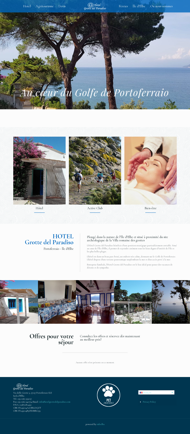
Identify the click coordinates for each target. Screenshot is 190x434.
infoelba (101, 424)
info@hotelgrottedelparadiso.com (54, 401)
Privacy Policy (149, 401)
